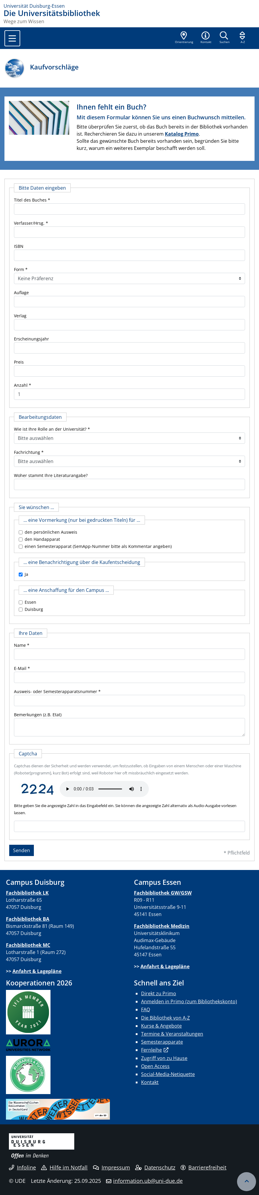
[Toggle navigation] (12, 38)
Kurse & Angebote (161, 1026)
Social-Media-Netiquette (168, 1074)
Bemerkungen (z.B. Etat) (37, 714)
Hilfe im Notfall (64, 1167)
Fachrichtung (27, 452)
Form (19, 269)
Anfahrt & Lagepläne (36, 971)
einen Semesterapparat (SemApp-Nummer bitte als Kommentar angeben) (98, 546)
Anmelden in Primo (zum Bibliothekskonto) (189, 1001)
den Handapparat (42, 539)
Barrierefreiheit (204, 1167)
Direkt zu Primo (158, 993)
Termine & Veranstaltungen (172, 1034)
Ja (26, 574)
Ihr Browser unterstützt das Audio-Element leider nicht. (104, 789)
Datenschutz (155, 1167)
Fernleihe (151, 1050)
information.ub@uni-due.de (148, 1180)
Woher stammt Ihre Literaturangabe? (51, 475)
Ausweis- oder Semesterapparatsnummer (55, 691)
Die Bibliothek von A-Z (165, 1018)
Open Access (155, 1066)
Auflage (21, 292)
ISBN (18, 246)
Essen (30, 602)
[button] (205, 38)
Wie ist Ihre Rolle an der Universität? (50, 429)
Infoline (22, 1167)
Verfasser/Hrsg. (29, 223)
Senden (21, 850)
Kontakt (150, 1082)
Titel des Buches (30, 200)
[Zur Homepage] (129, 5)
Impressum (111, 1167)
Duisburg (34, 609)
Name (20, 645)
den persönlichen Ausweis (51, 532)
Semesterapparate (162, 1042)
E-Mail (20, 668)
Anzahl (21, 385)
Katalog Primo (182, 134)
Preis (19, 362)
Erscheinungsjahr (31, 339)
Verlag (20, 315)
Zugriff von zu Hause (164, 1058)
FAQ (145, 1009)
